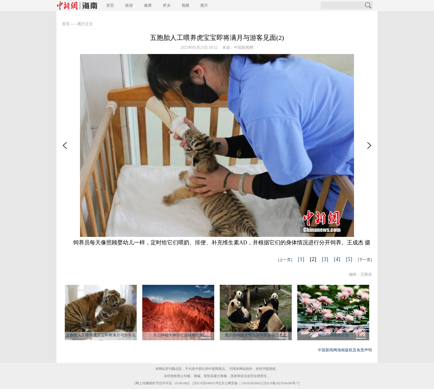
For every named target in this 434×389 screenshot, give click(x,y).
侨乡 (166, 5)
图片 (204, 5)
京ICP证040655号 (206, 383)
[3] (325, 259)
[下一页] (365, 260)
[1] (301, 259)
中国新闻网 (243, 47)
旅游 (129, 5)
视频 (185, 5)
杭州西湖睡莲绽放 (333, 335)
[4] (337, 259)
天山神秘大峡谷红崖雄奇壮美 (178, 335)
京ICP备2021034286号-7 (281, 383)
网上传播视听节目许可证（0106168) (162, 383)
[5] (349, 259)
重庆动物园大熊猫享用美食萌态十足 (256, 335)
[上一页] (285, 260)
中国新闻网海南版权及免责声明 (345, 350)
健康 (148, 5)
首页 (110, 5)
